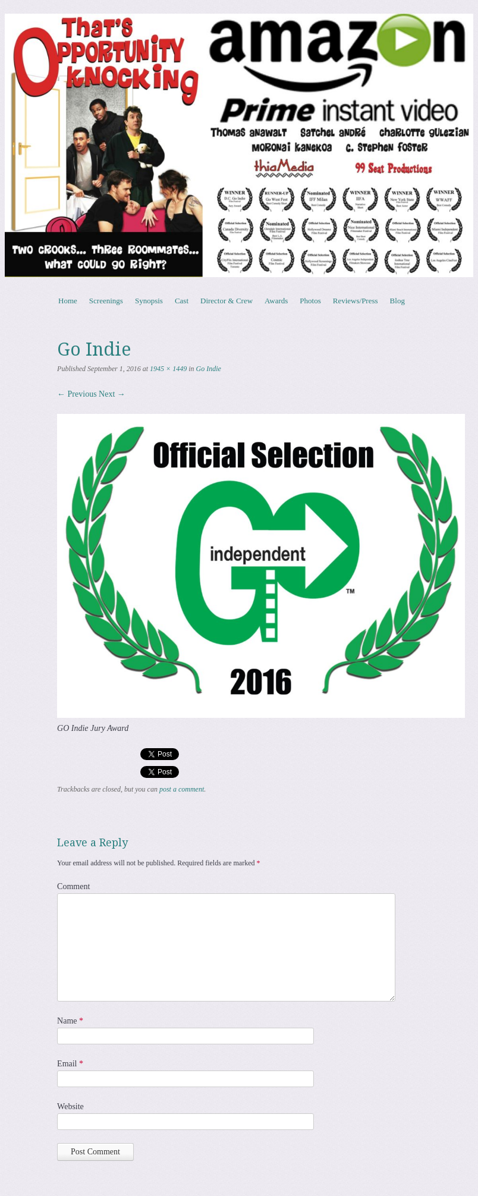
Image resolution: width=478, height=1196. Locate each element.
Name (70, 1020)
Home (67, 300)
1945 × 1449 (168, 369)
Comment (73, 886)
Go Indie (208, 369)
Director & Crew (226, 300)
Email (70, 1063)
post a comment (181, 789)
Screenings (106, 300)
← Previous (77, 394)
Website (70, 1106)
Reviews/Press (355, 300)
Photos (310, 300)
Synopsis (149, 300)
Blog (397, 300)
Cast (181, 300)
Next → (112, 394)
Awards (276, 300)
